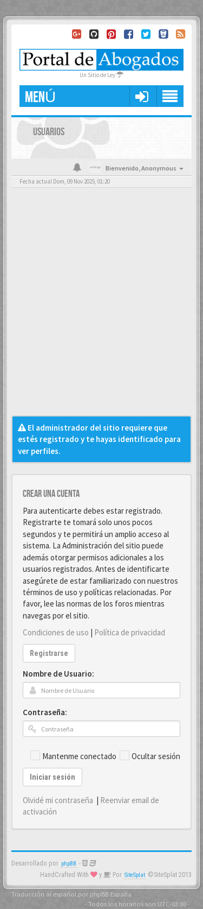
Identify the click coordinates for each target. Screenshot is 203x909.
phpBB (68, 863)
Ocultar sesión (150, 755)
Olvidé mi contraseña (58, 800)
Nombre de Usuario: (58, 673)
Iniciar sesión (52, 777)
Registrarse (49, 653)
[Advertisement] (101, 308)
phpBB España (111, 893)
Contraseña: (45, 712)
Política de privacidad (129, 632)
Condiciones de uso (56, 632)
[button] (141, 96)
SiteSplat (135, 875)
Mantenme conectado (73, 755)
